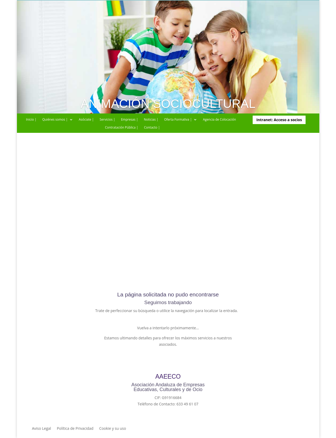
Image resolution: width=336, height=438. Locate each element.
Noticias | (151, 120)
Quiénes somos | (55, 120)
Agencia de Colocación (219, 120)
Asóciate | (86, 120)
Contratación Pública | (121, 128)
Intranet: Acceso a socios (279, 119)
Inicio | (31, 120)
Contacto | (152, 128)
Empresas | (129, 120)
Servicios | (107, 120)
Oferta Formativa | (178, 120)
